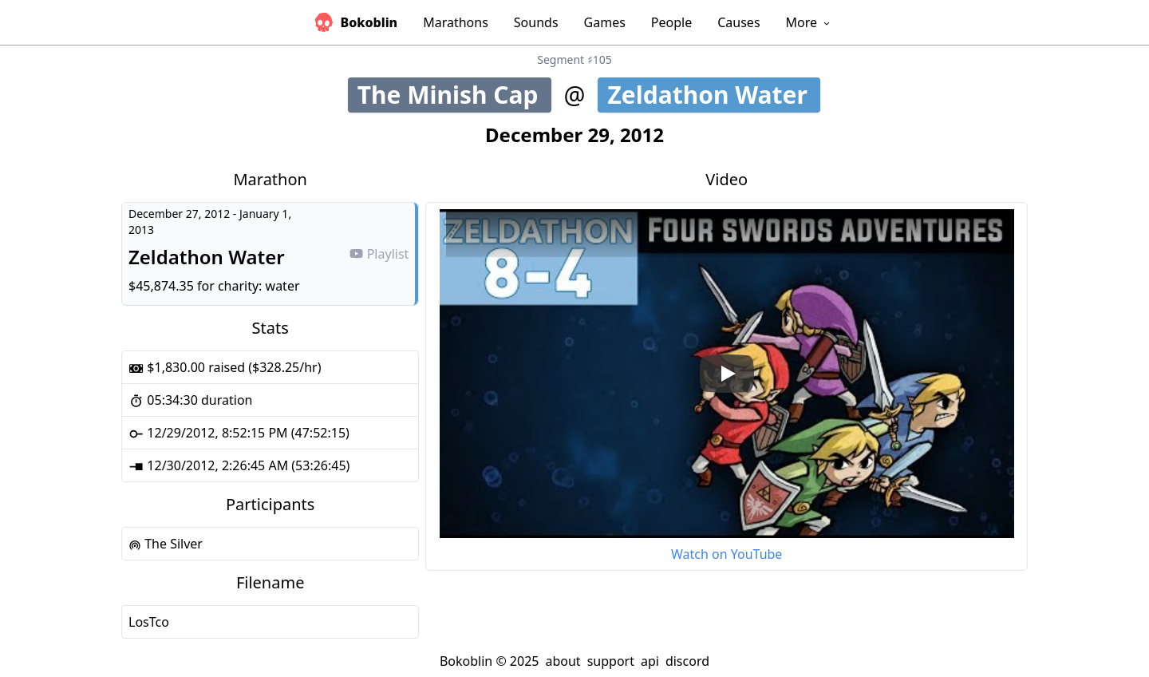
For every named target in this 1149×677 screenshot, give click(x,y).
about (562, 661)
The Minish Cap (454, 94)
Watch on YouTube (726, 554)
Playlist (379, 254)
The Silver (165, 543)
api (650, 661)
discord (687, 661)
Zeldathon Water (712, 94)
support (610, 661)
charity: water (259, 286)
